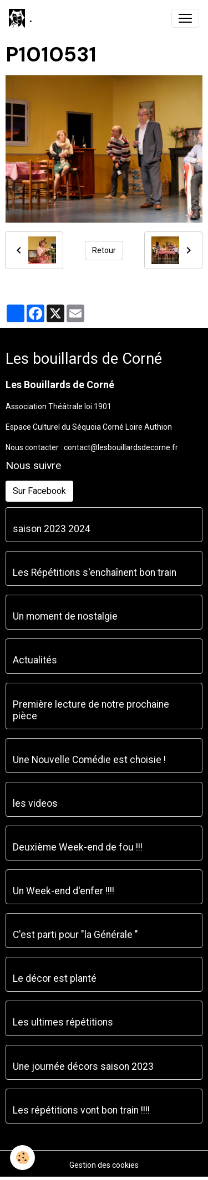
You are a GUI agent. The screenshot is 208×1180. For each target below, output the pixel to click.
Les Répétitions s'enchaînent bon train (94, 572)
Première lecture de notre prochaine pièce (91, 710)
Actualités (35, 660)
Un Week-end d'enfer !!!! (63, 890)
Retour (104, 250)
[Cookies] (22, 1157)
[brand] (20, 18)
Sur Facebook (39, 491)
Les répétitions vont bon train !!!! (81, 1110)
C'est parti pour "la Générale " (75, 934)
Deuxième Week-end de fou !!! (78, 847)
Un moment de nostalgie (65, 616)
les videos (35, 803)
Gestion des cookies (104, 1165)
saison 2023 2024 (51, 528)
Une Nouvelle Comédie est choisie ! (89, 759)
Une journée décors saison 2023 (83, 1066)
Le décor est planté (55, 978)
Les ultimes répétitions (63, 1022)
